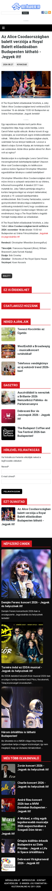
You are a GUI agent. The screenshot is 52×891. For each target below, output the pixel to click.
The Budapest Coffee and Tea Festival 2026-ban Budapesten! (33, 431)
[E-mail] (26, 481)
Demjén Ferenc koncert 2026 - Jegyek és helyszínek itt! (25, 604)
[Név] (26, 471)
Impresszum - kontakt (34, 880)
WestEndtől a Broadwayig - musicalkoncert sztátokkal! (33, 350)
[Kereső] (11, 13)
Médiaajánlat (12, 880)
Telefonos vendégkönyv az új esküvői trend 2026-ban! (33, 367)
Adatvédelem (11, 883)
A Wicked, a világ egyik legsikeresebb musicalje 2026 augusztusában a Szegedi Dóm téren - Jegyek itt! (24, 826)
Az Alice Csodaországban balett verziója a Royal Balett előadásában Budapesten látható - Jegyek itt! (26, 516)
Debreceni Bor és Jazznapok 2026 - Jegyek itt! (33, 414)
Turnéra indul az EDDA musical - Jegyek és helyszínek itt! (21, 669)
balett (7, 276)
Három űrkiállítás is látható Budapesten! (18, 734)
